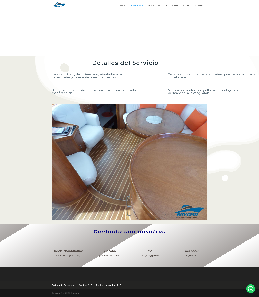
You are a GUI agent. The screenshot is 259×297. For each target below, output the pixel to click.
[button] (250, 288)
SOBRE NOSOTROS (181, 5)
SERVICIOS (135, 5)
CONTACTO (201, 5)
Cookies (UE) (85, 285)
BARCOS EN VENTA (157, 5)
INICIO (123, 5)
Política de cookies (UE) (108, 285)
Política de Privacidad (63, 285)
